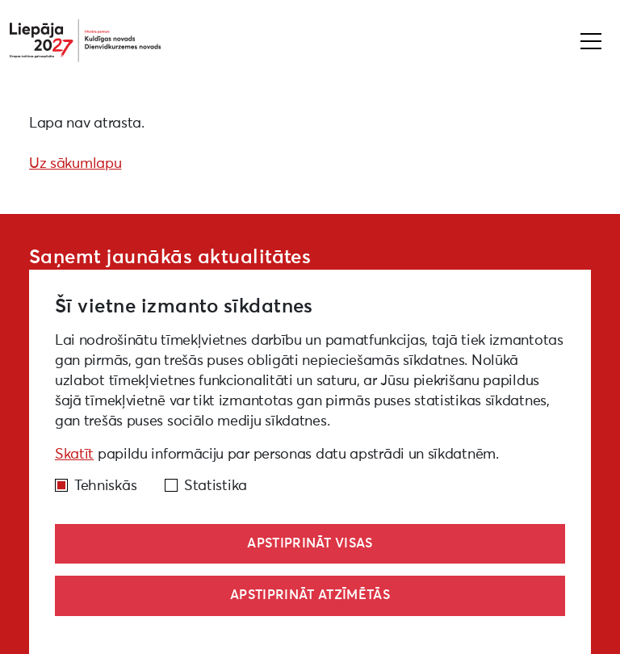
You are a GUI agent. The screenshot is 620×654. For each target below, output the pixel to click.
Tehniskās (105, 486)
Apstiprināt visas (309, 543)
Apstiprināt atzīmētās (310, 595)
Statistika (215, 486)
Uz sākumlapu (75, 164)
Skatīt (74, 454)
